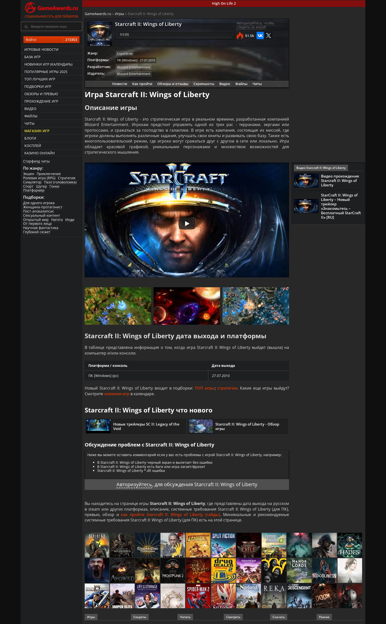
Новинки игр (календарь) (48, 64)
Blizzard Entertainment (133, 67)
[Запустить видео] (186, 224)
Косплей (32, 145)
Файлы (30, 116)
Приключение (49, 173)
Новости (119, 83)
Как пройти (142, 83)
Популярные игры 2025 (45, 71)
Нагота (57, 219)
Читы (29, 123)
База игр (32, 56)
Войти (51, 39)
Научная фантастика (40, 227)
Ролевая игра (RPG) (39, 178)
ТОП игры (205, 388)
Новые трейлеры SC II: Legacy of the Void (146, 426)
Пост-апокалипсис (38, 211)
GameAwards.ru (98, 13)
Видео (30, 108)
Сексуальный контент (41, 215)
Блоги (30, 138)
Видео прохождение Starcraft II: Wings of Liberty (340, 180)
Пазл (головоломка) (60, 182)
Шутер (41, 186)
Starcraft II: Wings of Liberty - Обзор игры (247, 426)
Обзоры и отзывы (172, 83)
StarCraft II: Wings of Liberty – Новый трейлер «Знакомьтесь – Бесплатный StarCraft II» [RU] (341, 206)
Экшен (28, 173)
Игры (119, 13)
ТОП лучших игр (39, 79)
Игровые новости (41, 49)
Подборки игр (37, 86)
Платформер (34, 190)
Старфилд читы (36, 161)
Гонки (54, 186)
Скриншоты (203, 83)
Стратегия (66, 178)
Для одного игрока (39, 202)
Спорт (28, 186)
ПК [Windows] (127, 60)
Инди (69, 219)
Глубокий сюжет (36, 232)
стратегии (227, 388)
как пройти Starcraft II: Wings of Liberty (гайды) (170, 514)
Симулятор (32, 182)
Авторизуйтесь (134, 484)
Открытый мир (36, 219)
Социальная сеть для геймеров (51, 9)
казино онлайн (39, 153)
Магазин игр (36, 130)
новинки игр (116, 393)
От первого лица (37, 223)
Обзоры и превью (41, 93)
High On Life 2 (224, 3)
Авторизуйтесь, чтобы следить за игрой (255, 25)
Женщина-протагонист (43, 207)
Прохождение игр (41, 101)
